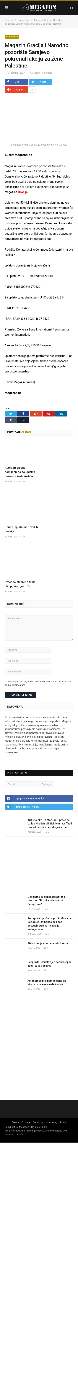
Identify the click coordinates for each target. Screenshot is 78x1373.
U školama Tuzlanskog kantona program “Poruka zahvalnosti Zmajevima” (46, 877)
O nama (26, 1098)
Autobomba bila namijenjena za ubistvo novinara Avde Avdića (20, 472)
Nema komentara (40, 73)
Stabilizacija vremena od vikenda (47, 919)
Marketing (51, 1098)
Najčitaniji (12, 37)
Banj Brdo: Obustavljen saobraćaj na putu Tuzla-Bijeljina (49, 940)
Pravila (15, 1098)
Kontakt (64, 1098)
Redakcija (38, 1098)
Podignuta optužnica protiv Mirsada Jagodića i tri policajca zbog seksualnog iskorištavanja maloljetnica (49, 900)
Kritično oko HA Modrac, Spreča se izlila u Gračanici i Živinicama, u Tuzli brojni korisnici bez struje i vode (49, 800)
